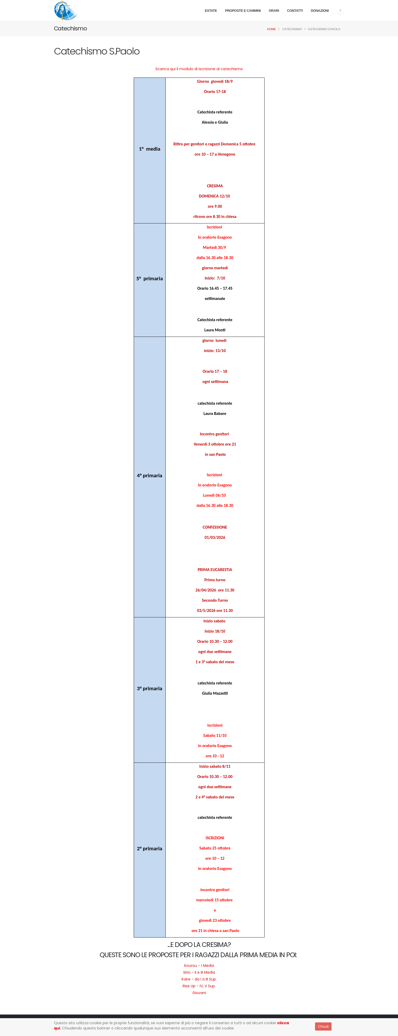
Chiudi (323, 1026)
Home (271, 29)
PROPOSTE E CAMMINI (243, 11)
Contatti (295, 11)
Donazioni (320, 11)
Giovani (199, 992)
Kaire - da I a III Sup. (199, 979)
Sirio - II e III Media (199, 972)
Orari (274, 11)
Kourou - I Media (199, 965)
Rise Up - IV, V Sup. (199, 986)
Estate (211, 11)
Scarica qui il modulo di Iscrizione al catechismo (199, 69)
